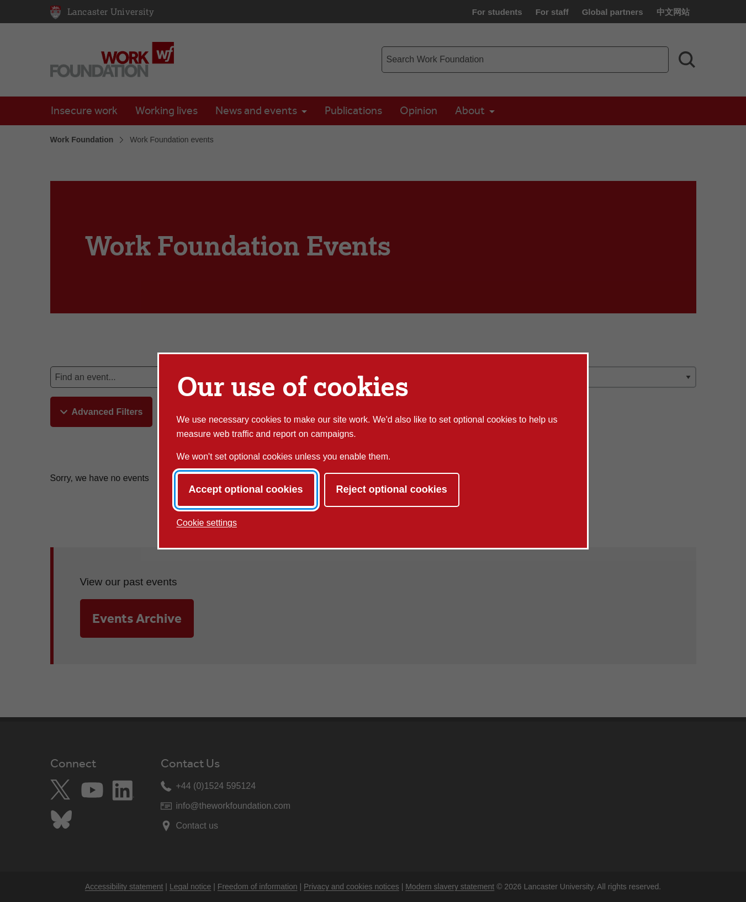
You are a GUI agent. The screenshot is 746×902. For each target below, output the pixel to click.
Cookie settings (207, 522)
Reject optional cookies (391, 489)
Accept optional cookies (246, 489)
